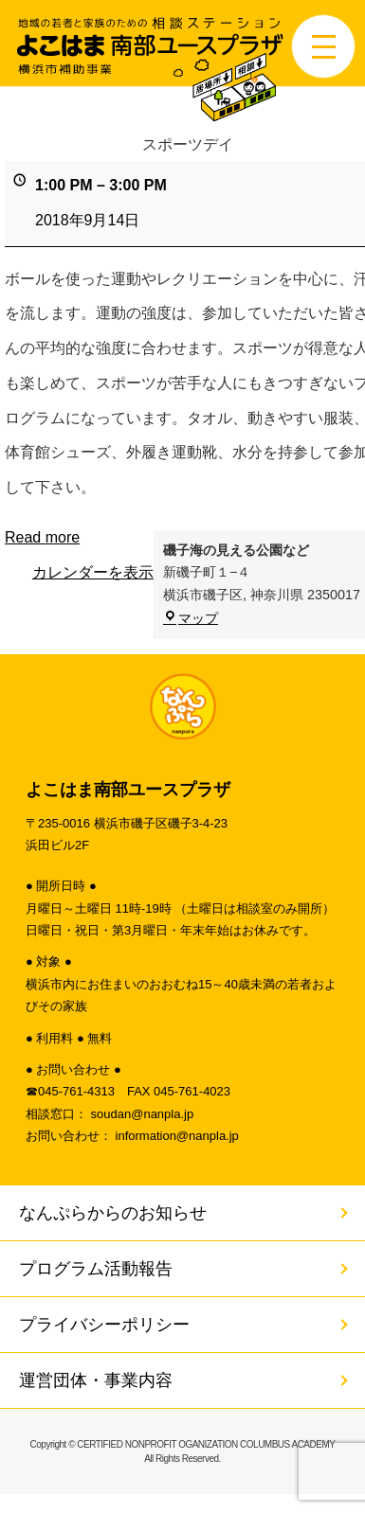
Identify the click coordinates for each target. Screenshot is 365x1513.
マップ (190, 618)
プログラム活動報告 (96, 1268)
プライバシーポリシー (104, 1324)
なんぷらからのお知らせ (113, 1212)
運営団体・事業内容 (96, 1380)
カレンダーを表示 (93, 572)
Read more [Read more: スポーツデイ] (42, 537)
